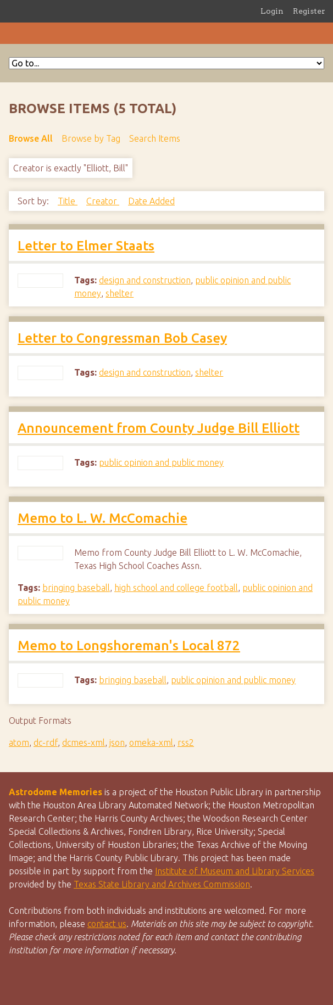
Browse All (31, 138)
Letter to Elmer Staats (86, 245)
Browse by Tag (91, 138)
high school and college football (176, 588)
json (117, 742)
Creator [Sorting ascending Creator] (102, 201)
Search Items (154, 138)
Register (309, 11)
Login (272, 11)
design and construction (145, 280)
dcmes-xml (83, 742)
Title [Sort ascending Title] (67, 201)
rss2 (185, 742)
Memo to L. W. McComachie (102, 518)
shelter (120, 293)
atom (19, 742)
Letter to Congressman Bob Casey (122, 338)
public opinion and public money (161, 462)
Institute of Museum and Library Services (234, 871)
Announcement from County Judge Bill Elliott (158, 428)
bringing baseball (76, 588)
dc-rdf (46, 742)
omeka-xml (151, 742)
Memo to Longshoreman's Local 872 (129, 645)
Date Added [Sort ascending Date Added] (151, 201)
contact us (106, 924)
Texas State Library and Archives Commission (162, 884)
